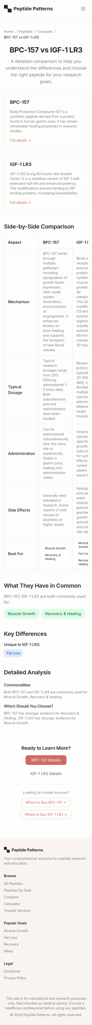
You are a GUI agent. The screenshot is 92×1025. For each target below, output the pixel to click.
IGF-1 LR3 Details (46, 773)
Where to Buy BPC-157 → (46, 802)
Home (8, 31)
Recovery (11, 944)
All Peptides (13, 883)
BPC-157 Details (46, 760)
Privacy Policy (15, 978)
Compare (45, 31)
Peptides (25, 31)
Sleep (8, 951)
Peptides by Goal (17, 890)
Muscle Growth (55, 548)
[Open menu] (83, 8)
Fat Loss (84, 553)
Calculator (12, 904)
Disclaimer (12, 971)
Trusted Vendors (17, 910)
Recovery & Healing (52, 557)
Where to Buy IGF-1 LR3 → (46, 814)
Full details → (20, 140)
